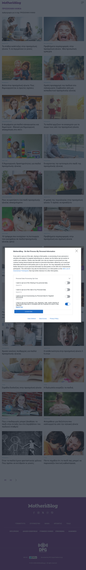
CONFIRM (28, 311)
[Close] (77, 251)
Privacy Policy (54, 318)
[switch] (67, 282)
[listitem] (43, 278)
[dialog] (43, 285)
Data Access (43, 318)
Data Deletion (32, 318)
